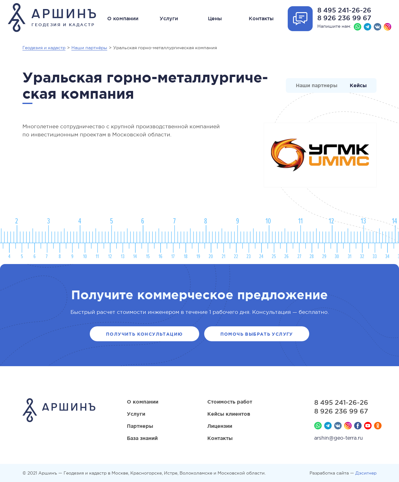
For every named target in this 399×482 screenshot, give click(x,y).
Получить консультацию (144, 334)
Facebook (358, 425)
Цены (215, 18)
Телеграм (367, 27)
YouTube (368, 425)
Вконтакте (377, 27)
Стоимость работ (229, 401)
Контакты (261, 18)
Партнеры (140, 426)
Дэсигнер (366, 472)
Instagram (387, 27)
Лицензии (219, 426)
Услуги (169, 18)
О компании (122, 18)
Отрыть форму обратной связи (300, 18)
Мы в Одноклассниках (378, 425)
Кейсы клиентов (228, 414)
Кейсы (358, 85)
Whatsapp (357, 27)
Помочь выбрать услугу (256, 334)
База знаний (142, 438)
